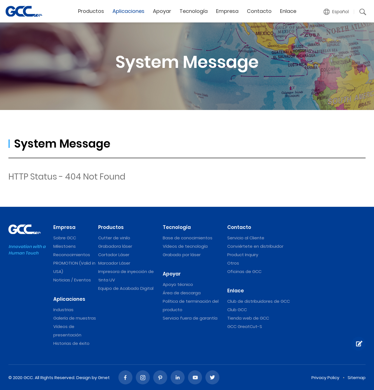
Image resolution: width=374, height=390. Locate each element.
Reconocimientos (71, 255)
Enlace (288, 11)
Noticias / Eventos (72, 280)
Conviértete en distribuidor (255, 246)
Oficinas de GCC (244, 271)
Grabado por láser (182, 255)
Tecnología (194, 11)
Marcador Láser (114, 263)
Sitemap (357, 377)
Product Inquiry (242, 255)
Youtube (195, 377)
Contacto (259, 11)
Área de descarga (182, 293)
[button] (336, 11)
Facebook (125, 377)
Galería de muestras (74, 318)
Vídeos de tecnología (185, 246)
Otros (233, 263)
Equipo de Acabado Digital (125, 288)
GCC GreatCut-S (244, 326)
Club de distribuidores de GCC (258, 301)
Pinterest (160, 377)
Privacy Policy (325, 377)
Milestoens (64, 246)
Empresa (227, 11)
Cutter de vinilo (114, 238)
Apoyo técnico (178, 284)
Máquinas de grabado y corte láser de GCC (24, 11)
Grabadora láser (115, 246)
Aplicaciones (128, 11)
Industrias (63, 310)
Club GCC (237, 310)
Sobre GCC (64, 238)
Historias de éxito (71, 343)
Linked (178, 377)
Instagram (143, 377)
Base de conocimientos (187, 238)
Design (83, 377)
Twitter (212, 377)
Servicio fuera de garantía (190, 318)
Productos (91, 11)
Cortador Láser (113, 255)
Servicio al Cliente (245, 238)
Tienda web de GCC (248, 318)
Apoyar (162, 11)
